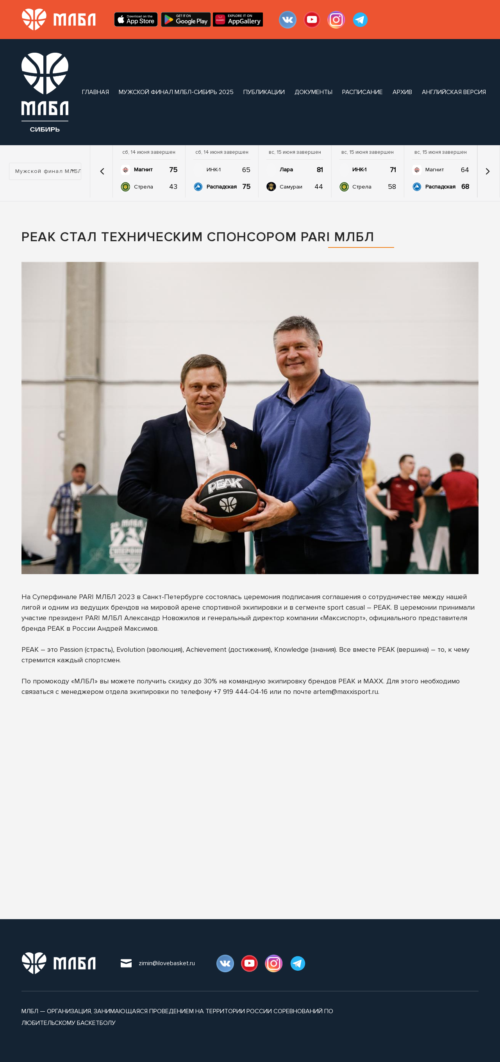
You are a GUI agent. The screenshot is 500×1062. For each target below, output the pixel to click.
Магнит (143, 169)
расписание (362, 92)
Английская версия (454, 92)
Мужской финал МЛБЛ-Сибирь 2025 (176, 92)
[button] (102, 171)
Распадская (222, 186)
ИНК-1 (214, 169)
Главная (95, 92)
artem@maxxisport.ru (345, 691)
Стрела (143, 186)
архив (402, 92)
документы (313, 92)
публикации (264, 92)
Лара (286, 169)
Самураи (291, 186)
